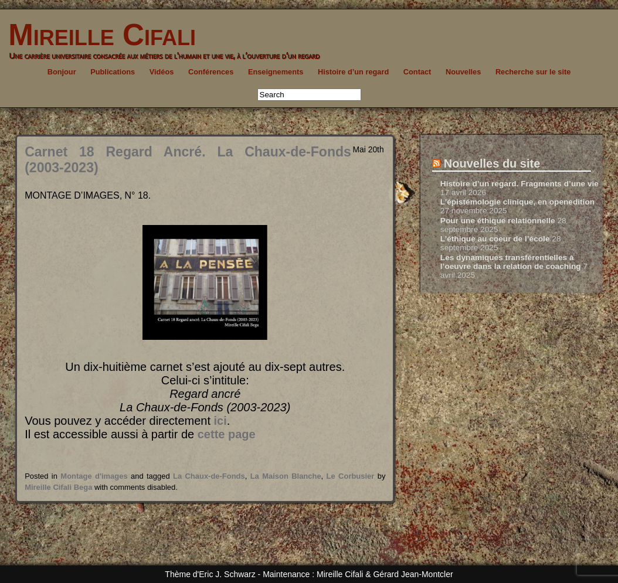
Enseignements (275, 71)
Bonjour (61, 71)
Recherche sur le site (533, 71)
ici (220, 420)
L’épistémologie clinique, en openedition (517, 201)
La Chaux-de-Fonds (209, 476)
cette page (227, 434)
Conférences (210, 71)
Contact (417, 71)
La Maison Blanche (285, 476)
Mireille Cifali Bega (58, 487)
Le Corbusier (351, 476)
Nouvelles (463, 71)
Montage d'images (93, 476)
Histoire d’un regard (353, 71)
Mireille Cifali (98, 35)
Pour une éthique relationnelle (497, 220)
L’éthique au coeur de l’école (495, 238)
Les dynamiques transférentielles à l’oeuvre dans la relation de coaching (510, 262)
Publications (112, 71)
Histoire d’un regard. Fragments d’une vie (519, 183)
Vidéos (162, 71)
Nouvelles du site (492, 163)
